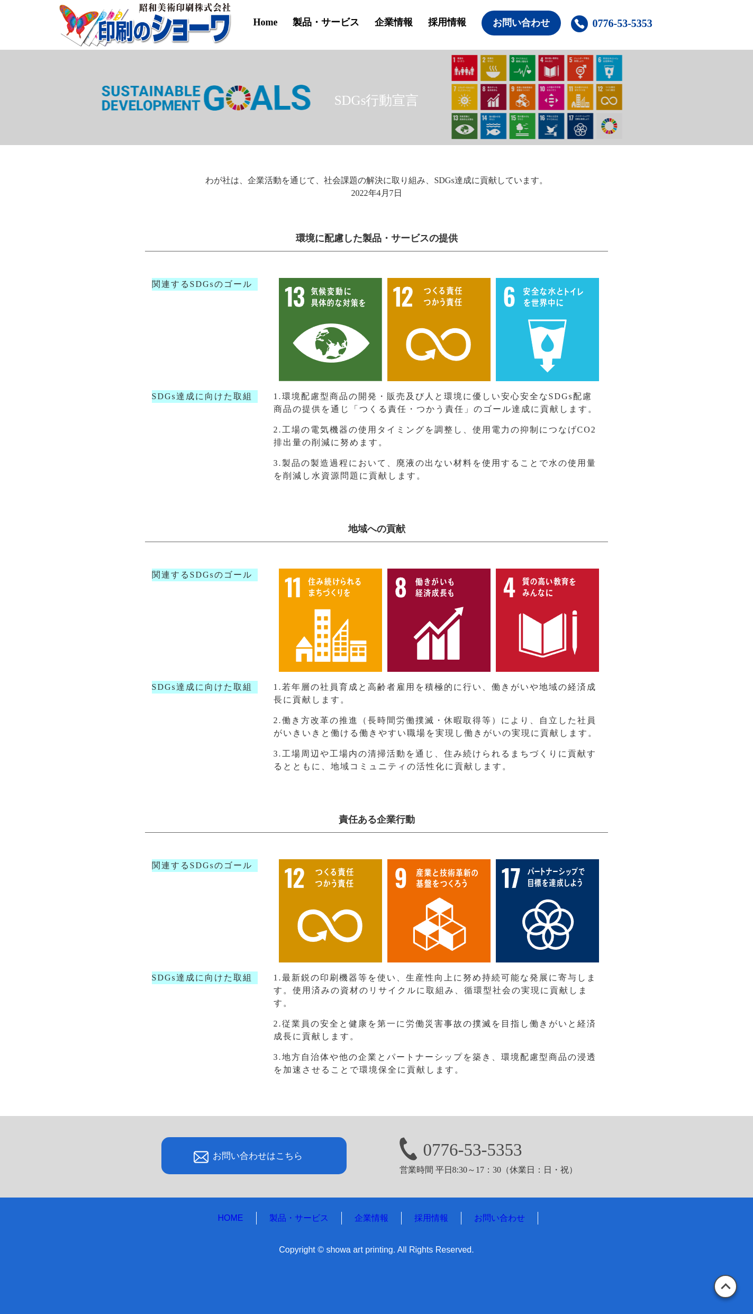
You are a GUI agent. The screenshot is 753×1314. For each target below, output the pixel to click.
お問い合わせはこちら (258, 1156)
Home (265, 22)
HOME (230, 1217)
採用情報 (447, 22)
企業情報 (394, 22)
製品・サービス (326, 22)
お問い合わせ (521, 22)
